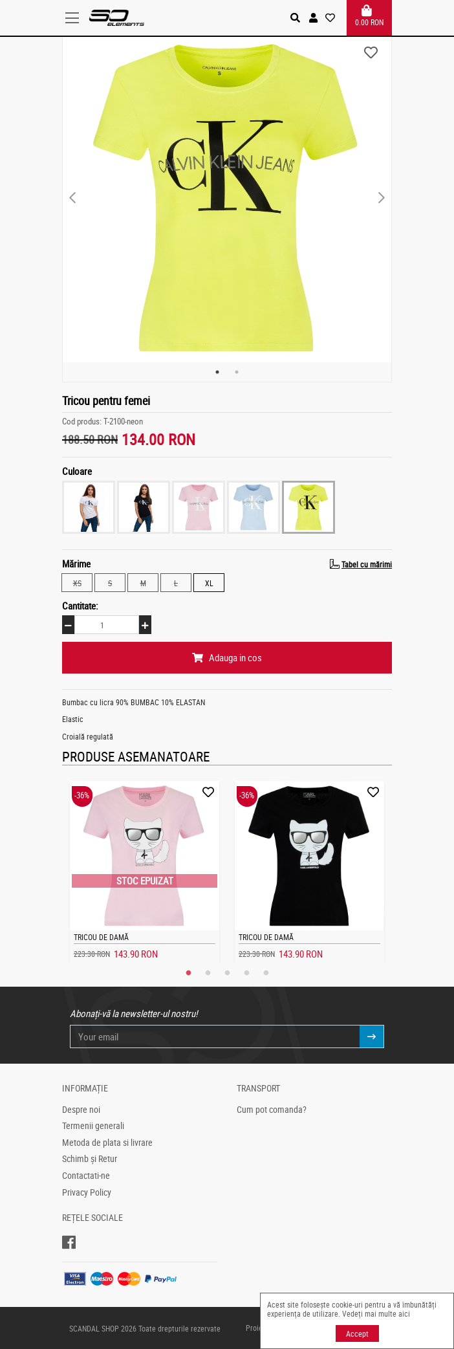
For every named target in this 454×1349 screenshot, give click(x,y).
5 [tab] (265, 973)
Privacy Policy (86, 1192)
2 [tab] (236, 372)
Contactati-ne (86, 1175)
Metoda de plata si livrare (107, 1142)
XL (209, 582)
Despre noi (81, 1109)
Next (381, 198)
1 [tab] (217, 372)
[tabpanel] (227, 198)
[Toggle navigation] (75, 18)
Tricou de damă (101, 937)
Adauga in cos (227, 657)
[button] (313, 18)
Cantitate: (80, 605)
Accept (357, 1333)
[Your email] (215, 1037)
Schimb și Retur (89, 1159)
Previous (72, 198)
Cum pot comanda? (272, 1109)
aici (404, 1313)
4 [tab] (246, 973)
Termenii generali (93, 1126)
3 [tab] (227, 973)
